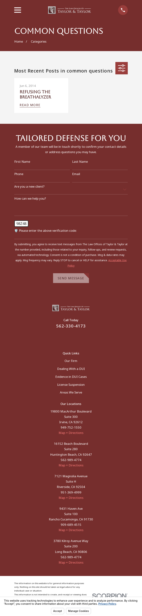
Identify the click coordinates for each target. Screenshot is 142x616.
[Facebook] (66, 337)
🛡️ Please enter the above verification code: (45, 230)
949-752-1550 (71, 427)
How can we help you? (30, 198)
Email (76, 174)
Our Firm (71, 361)
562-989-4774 (71, 460)
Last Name (80, 161)
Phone (18, 174)
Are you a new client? (29, 186)
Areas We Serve (71, 392)
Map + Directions (71, 433)
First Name (22, 161)
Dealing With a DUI (71, 369)
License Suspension (71, 384)
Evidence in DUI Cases (71, 377)
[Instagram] (76, 337)
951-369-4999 (71, 492)
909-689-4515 (71, 524)
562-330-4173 (71, 326)
